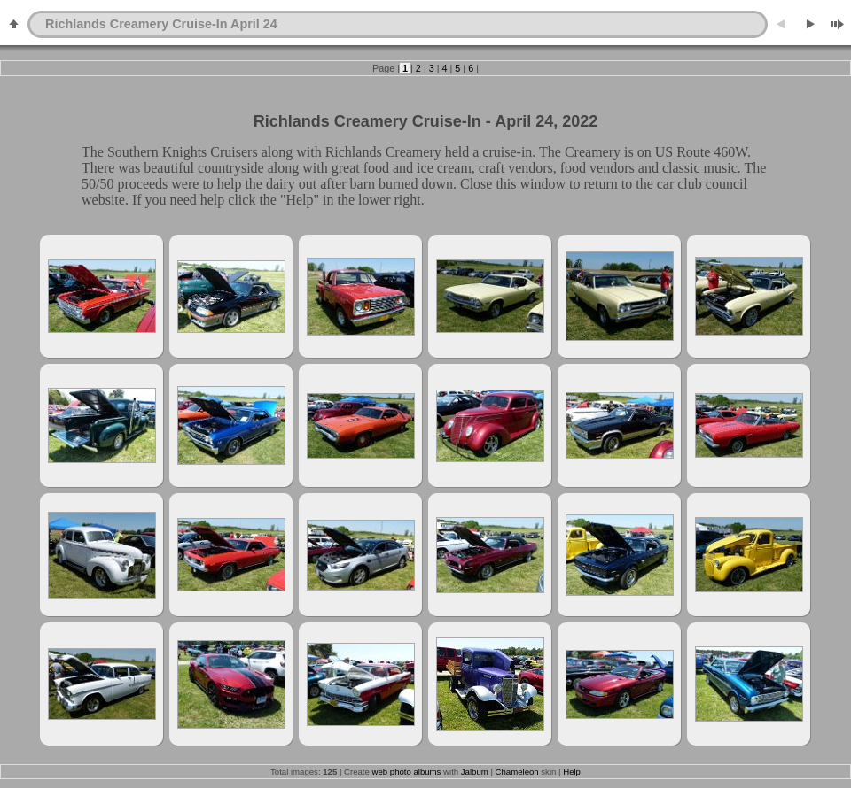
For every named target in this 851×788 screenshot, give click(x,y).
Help (572, 771)
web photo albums (406, 771)
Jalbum (474, 771)
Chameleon (517, 771)
